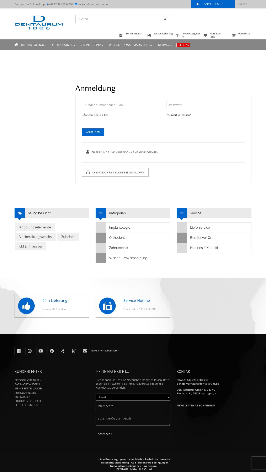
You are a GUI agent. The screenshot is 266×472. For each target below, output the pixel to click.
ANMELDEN (211, 4)
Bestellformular (27, 405)
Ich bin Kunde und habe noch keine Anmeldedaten (122, 152)
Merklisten (23, 397)
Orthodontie (64, 45)
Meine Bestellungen (29, 388)
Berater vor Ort (195, 238)
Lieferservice (193, 228)
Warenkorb (241, 35)
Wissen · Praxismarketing (131, 45)
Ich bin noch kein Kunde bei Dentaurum (115, 172)
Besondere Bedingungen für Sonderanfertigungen (139, 464)
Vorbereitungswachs (35, 236)
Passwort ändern (27, 384)
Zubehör (68, 236)
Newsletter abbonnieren (196, 405)
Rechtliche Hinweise (157, 459)
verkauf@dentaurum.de (93, 4)
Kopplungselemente (35, 227)
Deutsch (243, 4)
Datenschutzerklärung (115, 462)
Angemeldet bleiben (96, 115)
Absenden (105, 434)
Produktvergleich (28, 401)
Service (165, 45)
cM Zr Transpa (30, 246)
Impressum (150, 466)
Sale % (183, 45)
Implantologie (34, 45)
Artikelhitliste (25, 392)
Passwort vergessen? (178, 115)
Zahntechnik (92, 45)
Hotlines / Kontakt (197, 248)
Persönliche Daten (28, 380)
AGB (133, 462)
